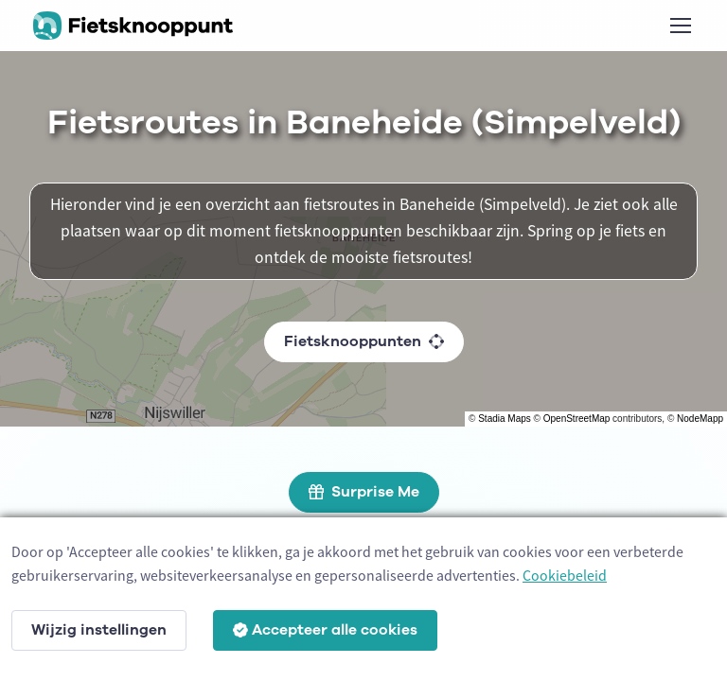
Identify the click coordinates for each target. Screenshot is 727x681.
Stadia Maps (504, 418)
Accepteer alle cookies (325, 630)
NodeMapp (700, 418)
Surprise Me (364, 491)
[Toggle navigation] (679, 26)
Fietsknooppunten (364, 341)
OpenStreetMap (577, 418)
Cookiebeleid (565, 575)
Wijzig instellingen (99, 630)
